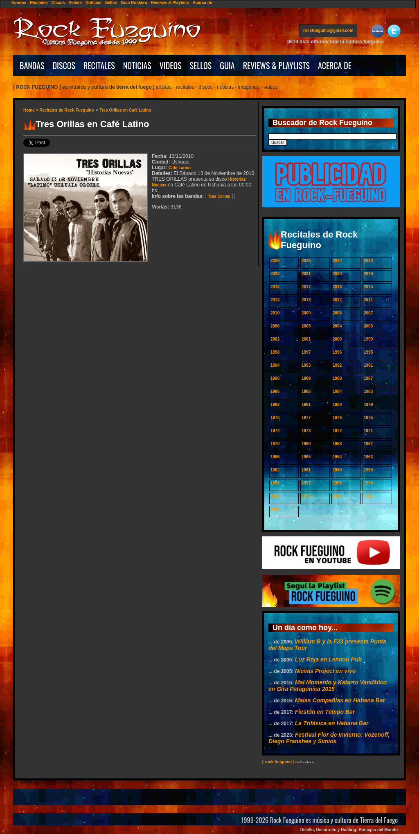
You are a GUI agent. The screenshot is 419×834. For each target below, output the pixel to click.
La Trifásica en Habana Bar (331, 723)
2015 (368, 287)
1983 (368, 391)
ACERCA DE (334, 65)
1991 (368, 365)
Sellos (111, 2)
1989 (306, 378)
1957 (306, 483)
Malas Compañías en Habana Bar (340, 700)
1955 (368, 483)
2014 (274, 300)
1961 (306, 470)
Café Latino (180, 168)
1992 (337, 365)
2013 (306, 300)
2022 (274, 273)
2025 (306, 260)
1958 (274, 483)
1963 (368, 457)
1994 (274, 365)
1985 (306, 391)
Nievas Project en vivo (325, 671)
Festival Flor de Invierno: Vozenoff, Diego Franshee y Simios (329, 737)
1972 (337, 430)
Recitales (39, 2)
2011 (368, 300)
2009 (306, 313)
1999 (368, 339)
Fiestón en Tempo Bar (325, 711)
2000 (337, 339)
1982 (274, 404)
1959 (368, 470)
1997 (306, 352)
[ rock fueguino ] (278, 762)
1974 (274, 430)
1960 (337, 470)
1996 (337, 352)
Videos (75, 2)
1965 (306, 457)
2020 (337, 273)
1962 (274, 470)
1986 (274, 391)
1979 (368, 404)
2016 (337, 287)
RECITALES (99, 65)
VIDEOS (171, 65)
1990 (274, 378)
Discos (58, 2)
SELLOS (201, 65)
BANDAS (32, 65)
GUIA (227, 65)
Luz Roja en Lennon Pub (328, 659)
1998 (274, 352)
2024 (337, 260)
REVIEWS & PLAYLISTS (276, 65)
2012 (337, 300)
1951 (368, 496)
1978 (274, 417)
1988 (337, 378)
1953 (306, 496)
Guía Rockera (134, 2)
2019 (368, 273)
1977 (306, 417)
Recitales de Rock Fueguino (66, 110)
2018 (274, 287)
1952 (337, 496)
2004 (337, 326)
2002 (274, 339)
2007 (368, 313)
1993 (306, 365)
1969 (306, 444)
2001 (306, 339)
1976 (337, 417)
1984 (337, 391)
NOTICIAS (137, 65)
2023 (368, 260)
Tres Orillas (219, 196)
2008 (337, 313)
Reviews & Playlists (170, 2)
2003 (368, 326)
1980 (337, 404)
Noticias (93, 2)
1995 (368, 352)
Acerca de (202, 2)
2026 (274, 260)
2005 (306, 326)
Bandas (18, 2)
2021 (306, 273)
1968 (337, 444)
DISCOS (64, 65)
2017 (306, 287)
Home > (31, 110)
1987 (368, 378)
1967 (368, 444)
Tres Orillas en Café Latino (125, 110)
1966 (274, 457)
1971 (368, 430)
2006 (274, 326)
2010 (274, 313)
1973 (306, 430)
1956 (337, 483)
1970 (274, 444)
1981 (306, 404)
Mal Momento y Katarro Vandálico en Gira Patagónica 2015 (327, 685)
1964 (337, 457)
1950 (274, 509)
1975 (368, 417)
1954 (274, 496)
